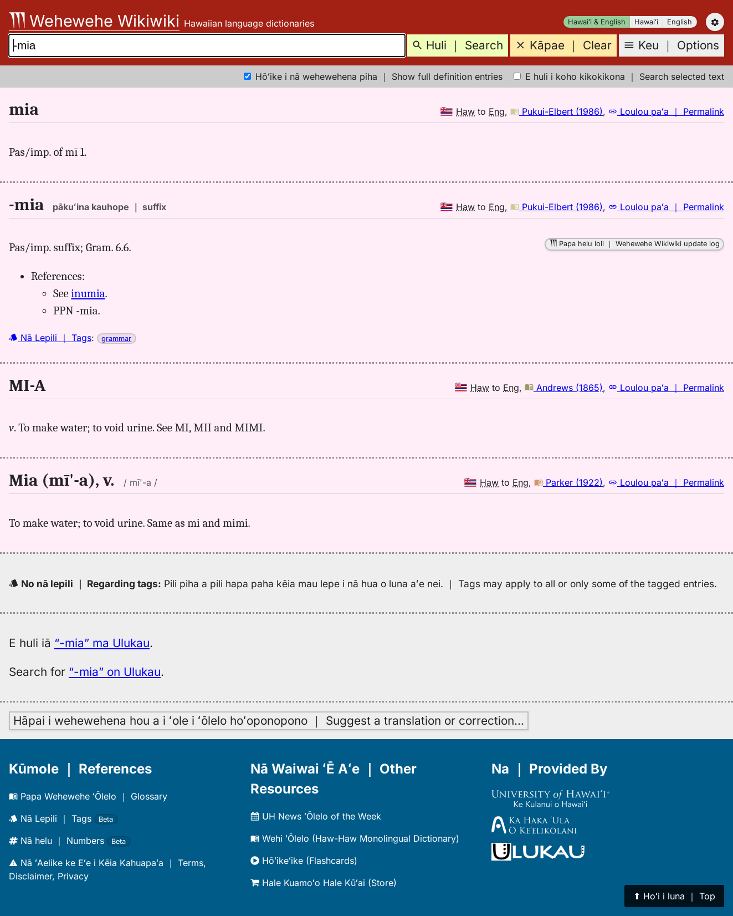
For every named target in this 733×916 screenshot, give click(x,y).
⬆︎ (674, 896)
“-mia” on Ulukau (115, 672)
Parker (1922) (568, 482)
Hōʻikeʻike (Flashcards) (303, 860)
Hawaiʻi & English (597, 22)
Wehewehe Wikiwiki (94, 20)
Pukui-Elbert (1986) (556, 111)
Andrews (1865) (564, 387)
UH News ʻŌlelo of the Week (315, 816)
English (679, 22)
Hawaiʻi (646, 22)
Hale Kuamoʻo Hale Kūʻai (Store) (323, 882)
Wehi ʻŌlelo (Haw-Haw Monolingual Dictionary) (354, 838)
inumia (88, 293)
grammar (116, 338)
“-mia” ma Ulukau (102, 643)
